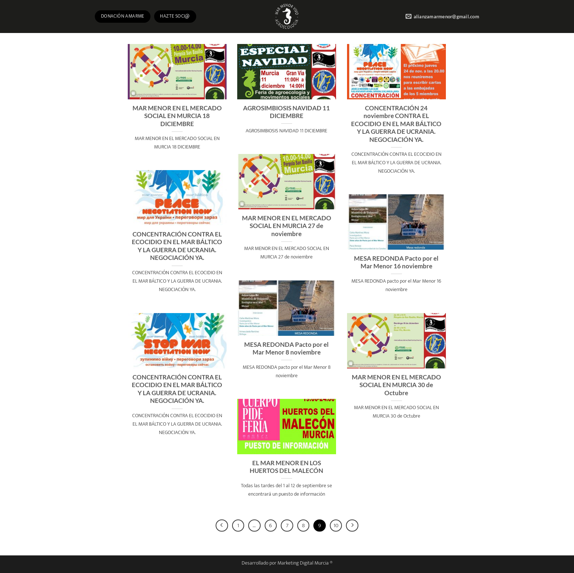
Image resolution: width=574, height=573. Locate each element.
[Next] (352, 525)
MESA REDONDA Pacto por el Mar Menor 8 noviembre (286, 348)
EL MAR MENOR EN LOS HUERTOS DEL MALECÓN (286, 467)
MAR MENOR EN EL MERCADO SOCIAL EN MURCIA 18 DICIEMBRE (177, 116)
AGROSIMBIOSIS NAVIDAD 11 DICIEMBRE (286, 112)
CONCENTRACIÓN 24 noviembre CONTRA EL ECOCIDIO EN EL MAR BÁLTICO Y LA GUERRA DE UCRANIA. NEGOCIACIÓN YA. (396, 123)
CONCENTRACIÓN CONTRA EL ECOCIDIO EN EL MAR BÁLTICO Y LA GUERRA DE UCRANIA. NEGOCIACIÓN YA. (177, 246)
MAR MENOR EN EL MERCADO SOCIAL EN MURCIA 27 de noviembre (286, 226)
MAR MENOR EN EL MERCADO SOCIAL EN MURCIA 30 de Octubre (396, 385)
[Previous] (222, 525)
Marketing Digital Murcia (303, 563)
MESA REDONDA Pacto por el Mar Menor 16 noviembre (396, 262)
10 (336, 525)
